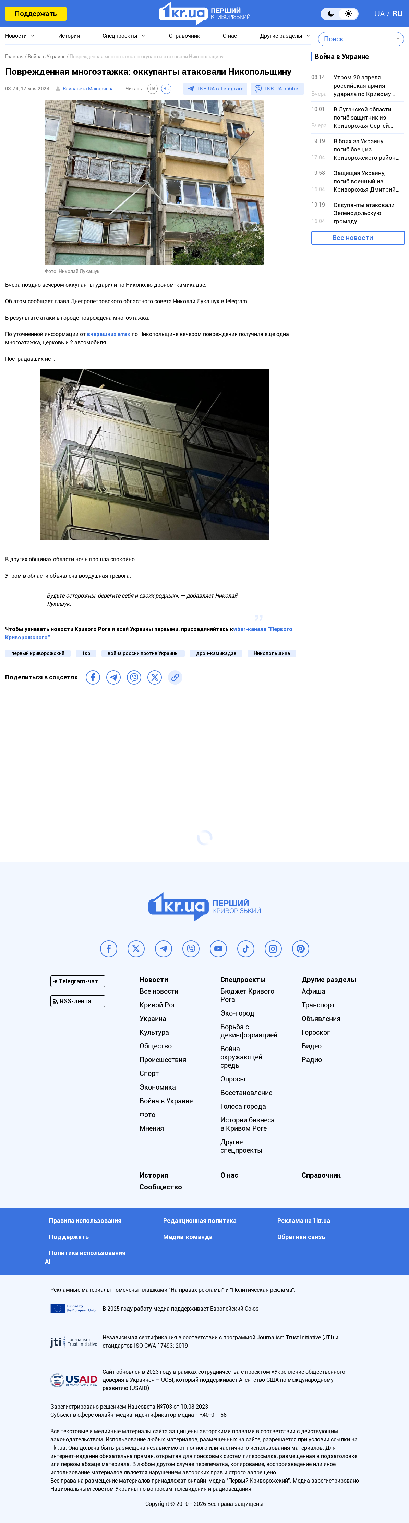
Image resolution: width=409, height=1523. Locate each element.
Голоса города (243, 1106)
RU (397, 14)
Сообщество (161, 1187)
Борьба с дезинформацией (248, 1031)
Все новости (353, 238)
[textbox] (356, 39)
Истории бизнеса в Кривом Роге (247, 1124)
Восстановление (246, 1093)
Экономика (158, 1087)
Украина (153, 1019)
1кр (86, 653)
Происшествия (163, 1060)
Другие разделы (281, 36)
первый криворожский (37, 653)
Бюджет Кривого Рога (247, 995)
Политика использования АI (85, 1257)
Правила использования (85, 1220)
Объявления (321, 1019)
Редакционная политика (200, 1220)
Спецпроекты (120, 36)
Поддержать (36, 14)
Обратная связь (301, 1236)
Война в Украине (166, 1101)
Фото (147, 1114)
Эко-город (237, 1013)
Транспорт (318, 1005)
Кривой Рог (158, 1005)
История (69, 36)
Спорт (149, 1073)
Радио (312, 1060)
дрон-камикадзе (216, 653)
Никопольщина (272, 653)
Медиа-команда (188, 1236)
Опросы (232, 1079)
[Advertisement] (154, 748)
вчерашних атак (108, 334)
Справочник (184, 36)
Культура (154, 1032)
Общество (156, 1046)
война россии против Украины (143, 653)
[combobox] (356, 39)
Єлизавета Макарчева (88, 88)
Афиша (313, 991)
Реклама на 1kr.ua (303, 1220)
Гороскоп (316, 1032)
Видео (312, 1046)
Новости (16, 36)
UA (379, 14)
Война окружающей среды (241, 1057)
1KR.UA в (220, 89)
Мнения (152, 1128)
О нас (230, 36)
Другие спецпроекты (241, 1146)
